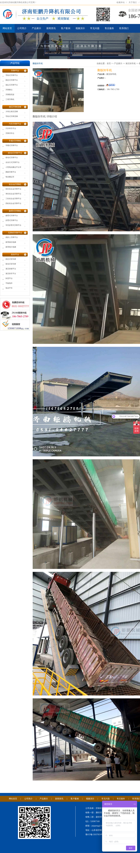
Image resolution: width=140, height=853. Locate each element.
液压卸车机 (131, 63)
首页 (109, 63)
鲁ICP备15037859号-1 (95, 834)
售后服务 (109, 28)
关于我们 (133, 2)
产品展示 (36, 28)
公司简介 (22, 28)
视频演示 (80, 28)
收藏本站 (121, 2)
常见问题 (94, 28)
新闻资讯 (51, 28)
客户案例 (65, 28)
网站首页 (7, 28)
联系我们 (124, 28)
